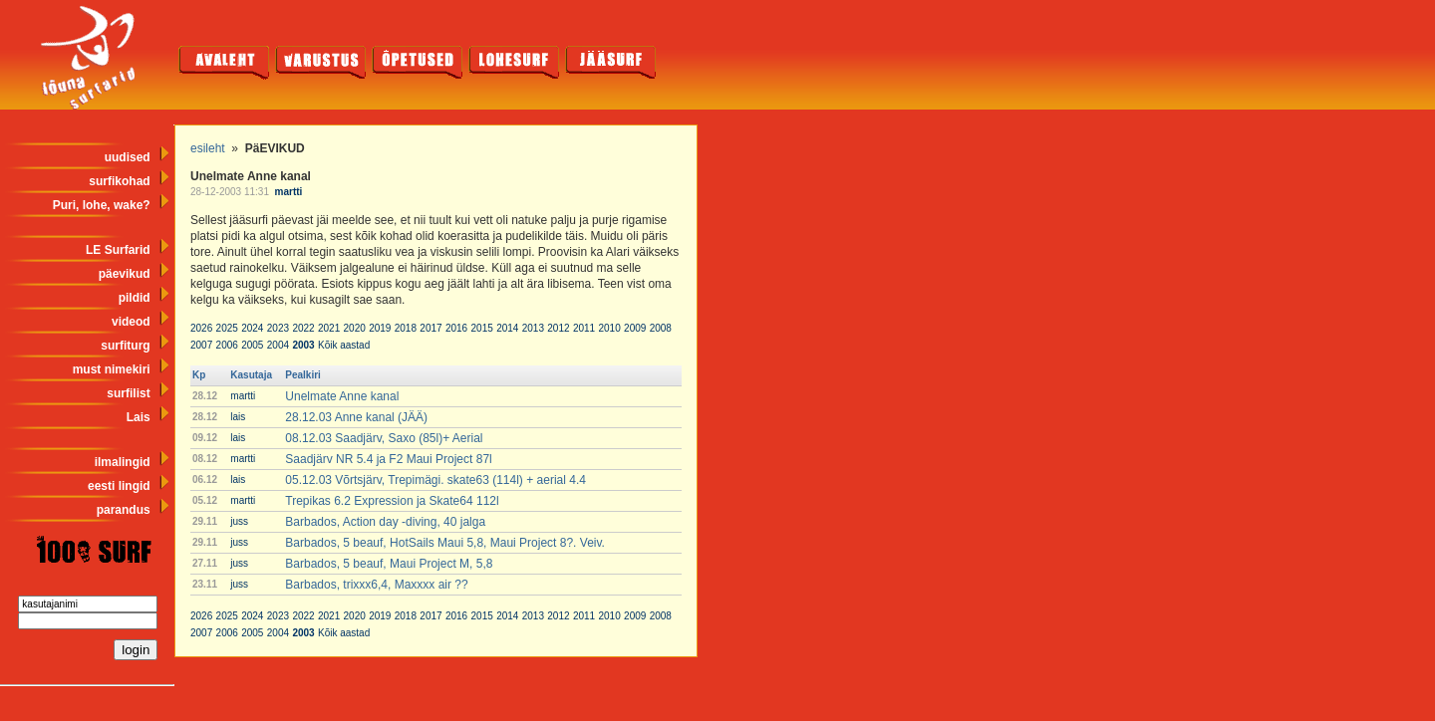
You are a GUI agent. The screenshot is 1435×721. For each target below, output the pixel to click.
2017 (430, 328)
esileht (207, 148)
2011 (584, 328)
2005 (252, 345)
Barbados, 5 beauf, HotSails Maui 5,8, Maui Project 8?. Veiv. (445, 543)
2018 (406, 328)
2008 (661, 328)
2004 (278, 345)
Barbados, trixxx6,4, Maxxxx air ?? (376, 585)
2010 (610, 328)
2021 (329, 328)
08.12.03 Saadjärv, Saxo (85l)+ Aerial (383, 438)
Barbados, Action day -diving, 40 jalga (385, 522)
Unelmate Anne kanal (342, 396)
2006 (227, 345)
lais (237, 416)
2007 (201, 345)
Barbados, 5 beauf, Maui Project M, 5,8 (388, 564)
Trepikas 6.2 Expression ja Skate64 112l (391, 501)
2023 (278, 328)
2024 (252, 328)
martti (289, 191)
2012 (558, 328)
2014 (507, 328)
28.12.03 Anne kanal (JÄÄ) (356, 417)
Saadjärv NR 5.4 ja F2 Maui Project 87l (388, 459)
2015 (482, 328)
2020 (355, 328)
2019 (380, 328)
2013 (533, 328)
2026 (201, 328)
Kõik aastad (344, 345)
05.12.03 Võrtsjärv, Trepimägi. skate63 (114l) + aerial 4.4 (435, 480)
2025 (227, 328)
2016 (456, 328)
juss (239, 521)
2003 (303, 345)
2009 (635, 328)
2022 (303, 328)
